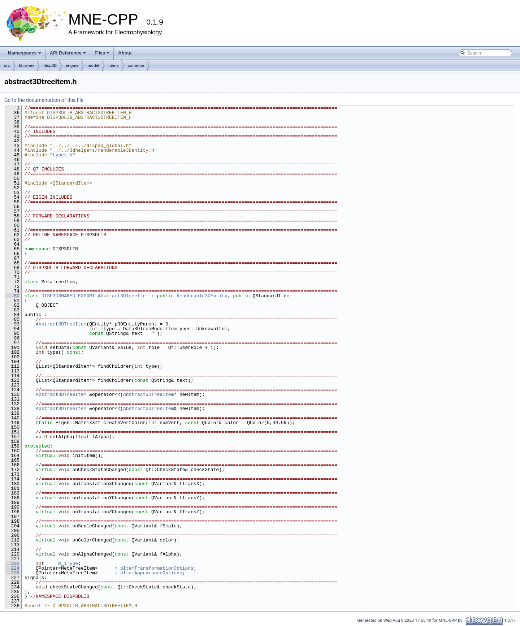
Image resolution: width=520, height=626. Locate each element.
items (113, 65)
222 (12, 563)
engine (72, 65)
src (7, 65)
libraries (27, 65)
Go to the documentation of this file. (44, 100)
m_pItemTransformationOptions (153, 568)
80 (12, 296)
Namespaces (24, 53)
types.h (63, 155)
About (125, 53)
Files (102, 53)
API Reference (68, 53)
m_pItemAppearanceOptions (148, 573)
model (93, 65)
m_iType (68, 563)
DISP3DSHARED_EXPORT (68, 296)
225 (12, 573)
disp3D (50, 65)
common (136, 65)
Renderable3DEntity (202, 296)
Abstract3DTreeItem (123, 296)
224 (12, 568)
